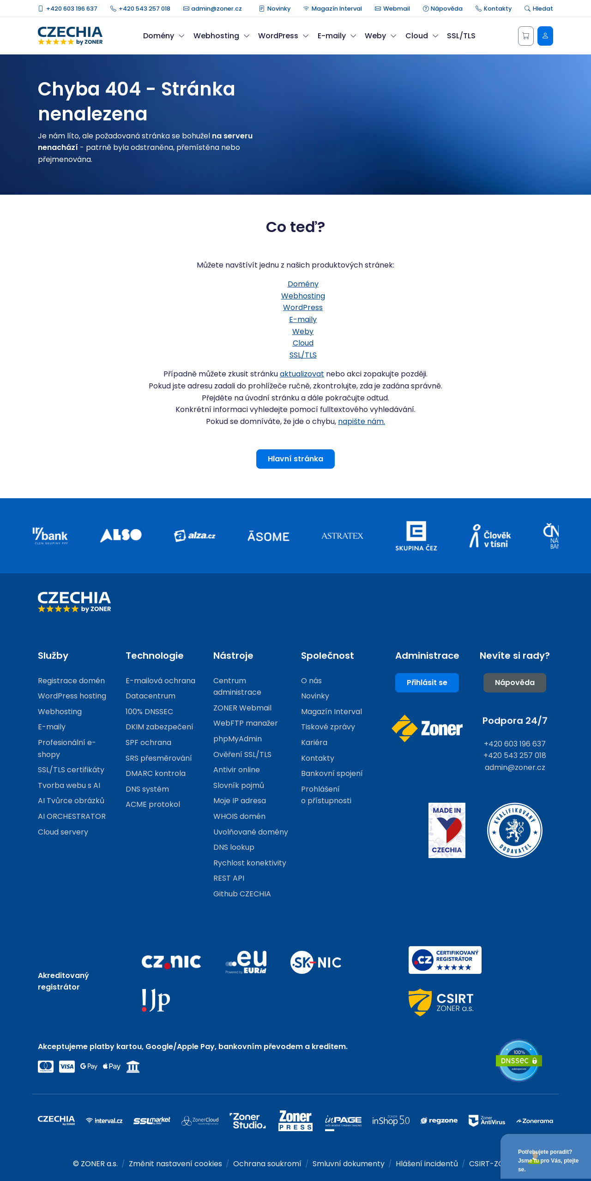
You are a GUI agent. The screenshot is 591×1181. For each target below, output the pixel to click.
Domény (303, 284)
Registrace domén (71, 680)
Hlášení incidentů (427, 1163)
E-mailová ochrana (160, 680)
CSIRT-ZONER (493, 1163)
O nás (311, 680)
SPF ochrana (148, 742)
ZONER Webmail (242, 708)
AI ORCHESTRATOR (72, 816)
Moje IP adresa (239, 800)
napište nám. (361, 421)
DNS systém (147, 789)
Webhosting (303, 296)
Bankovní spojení (332, 773)
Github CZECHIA (242, 894)
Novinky (274, 8)
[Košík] (526, 36)
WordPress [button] (283, 35)
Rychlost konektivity (249, 863)
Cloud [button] (422, 35)
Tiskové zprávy (328, 727)
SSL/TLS (461, 35)
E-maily (303, 319)
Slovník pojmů (238, 785)
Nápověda (443, 8)
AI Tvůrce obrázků (71, 800)
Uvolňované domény (250, 832)
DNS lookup (233, 847)
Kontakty (494, 8)
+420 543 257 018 (140, 8)
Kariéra (314, 742)
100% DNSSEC (149, 711)
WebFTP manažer (245, 723)
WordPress (303, 307)
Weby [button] (381, 35)
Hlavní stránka (295, 458)
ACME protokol (153, 804)
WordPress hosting (72, 696)
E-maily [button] (337, 35)
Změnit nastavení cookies (175, 1163)
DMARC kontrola (156, 773)
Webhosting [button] (221, 35)
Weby (303, 331)
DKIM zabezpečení (159, 727)
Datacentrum (150, 696)
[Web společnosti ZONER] (427, 728)
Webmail (392, 8)
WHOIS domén (239, 816)
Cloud (303, 343)
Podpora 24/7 (515, 720)
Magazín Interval (332, 8)
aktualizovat (302, 374)
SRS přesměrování (159, 758)
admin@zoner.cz (212, 8)
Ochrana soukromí (267, 1163)
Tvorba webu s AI (69, 785)
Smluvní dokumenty (349, 1163)
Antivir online (236, 769)
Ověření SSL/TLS (242, 754)
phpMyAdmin (237, 739)
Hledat (539, 8)
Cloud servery (63, 832)
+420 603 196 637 (67, 8)
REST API (228, 878)
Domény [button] (164, 35)
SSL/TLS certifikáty (71, 769)
